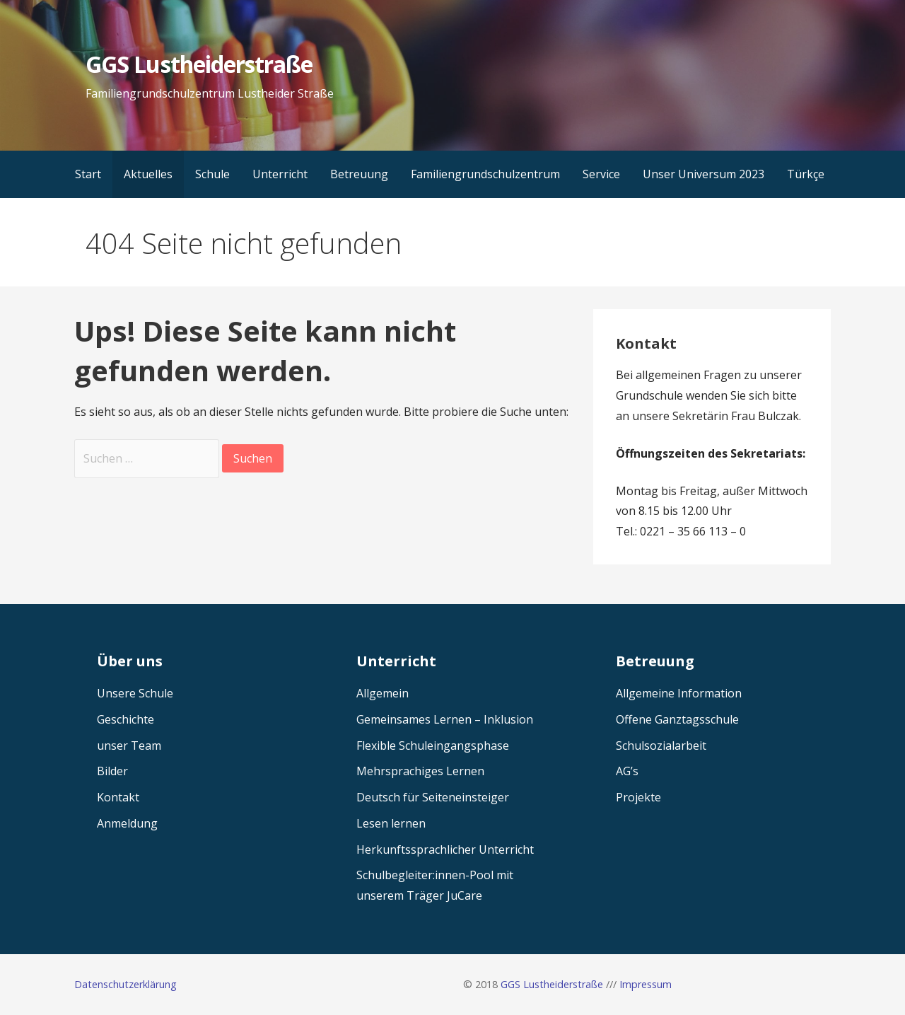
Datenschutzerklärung (125, 984)
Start (88, 174)
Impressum (645, 984)
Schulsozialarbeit (661, 745)
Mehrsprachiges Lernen (420, 771)
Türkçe (805, 174)
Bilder (112, 771)
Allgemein (382, 693)
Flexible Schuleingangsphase (432, 745)
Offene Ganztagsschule (677, 719)
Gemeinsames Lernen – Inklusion (444, 719)
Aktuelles (148, 174)
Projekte (638, 797)
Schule (212, 174)
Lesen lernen (391, 823)
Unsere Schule (135, 693)
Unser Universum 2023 (703, 174)
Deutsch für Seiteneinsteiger (432, 797)
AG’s (627, 771)
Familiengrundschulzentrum (485, 174)
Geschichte (125, 719)
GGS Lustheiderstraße (199, 64)
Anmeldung (127, 823)
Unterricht (280, 174)
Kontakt (118, 797)
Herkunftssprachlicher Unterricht (445, 849)
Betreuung (359, 174)
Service (601, 174)
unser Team (129, 745)
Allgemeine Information (679, 693)
